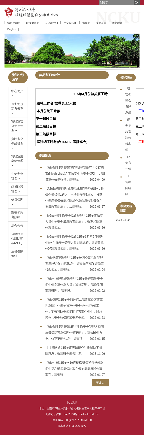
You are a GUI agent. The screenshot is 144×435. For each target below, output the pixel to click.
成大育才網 (128, 163)
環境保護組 (32, 22)
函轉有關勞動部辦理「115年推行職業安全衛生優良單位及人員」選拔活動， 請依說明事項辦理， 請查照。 (74, 284)
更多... (100, 382)
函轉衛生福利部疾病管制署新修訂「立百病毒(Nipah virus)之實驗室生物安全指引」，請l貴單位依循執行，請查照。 (75, 173)
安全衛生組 (51, 22)
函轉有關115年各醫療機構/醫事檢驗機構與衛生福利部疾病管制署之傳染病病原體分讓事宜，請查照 (74, 368)
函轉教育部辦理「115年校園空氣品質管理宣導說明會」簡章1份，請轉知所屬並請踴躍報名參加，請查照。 (74, 263)
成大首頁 (101, 22)
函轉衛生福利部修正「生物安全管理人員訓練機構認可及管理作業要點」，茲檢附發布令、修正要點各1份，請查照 (74, 332)
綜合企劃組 (13, 22)
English (11, 29)
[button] (18, 93)
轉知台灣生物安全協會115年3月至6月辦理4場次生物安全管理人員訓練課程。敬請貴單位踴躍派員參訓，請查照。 (74, 242)
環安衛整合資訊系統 (128, 100)
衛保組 (86, 22)
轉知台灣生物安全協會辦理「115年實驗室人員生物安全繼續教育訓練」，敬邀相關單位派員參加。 (74, 221)
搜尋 (137, 2)
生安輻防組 (70, 22)
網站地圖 (117, 22)
